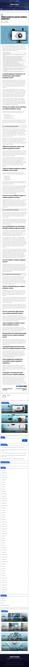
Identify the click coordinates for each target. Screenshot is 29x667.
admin (6, 21)
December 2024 (4, 477)
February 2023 (4, 493)
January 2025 (4, 475)
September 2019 (4, 589)
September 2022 (4, 505)
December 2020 (4, 554)
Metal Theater (14, 4)
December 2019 (4, 582)
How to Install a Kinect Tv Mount (10, 420)
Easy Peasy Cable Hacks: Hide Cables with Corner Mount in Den (13, 447)
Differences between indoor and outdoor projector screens (13, 57)
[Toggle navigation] (14, 9)
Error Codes (4, 600)
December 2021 (4, 526)
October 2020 (4, 559)
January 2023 (4, 496)
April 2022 (3, 517)
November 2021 (4, 528)
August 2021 (4, 535)
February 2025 (4, 472)
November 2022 (4, 500)
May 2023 (3, 486)
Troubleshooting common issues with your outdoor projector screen (14, 68)
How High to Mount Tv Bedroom (10, 429)
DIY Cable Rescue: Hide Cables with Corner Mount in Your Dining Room (14, 453)
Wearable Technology (5, 605)
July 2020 (3, 566)
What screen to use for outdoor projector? (14, 18)
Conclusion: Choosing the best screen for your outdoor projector (14, 71)
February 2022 (4, 521)
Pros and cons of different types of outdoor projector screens (13, 59)
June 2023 (3, 484)
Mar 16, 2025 (5, 639)
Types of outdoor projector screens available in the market (13, 58)
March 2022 (4, 519)
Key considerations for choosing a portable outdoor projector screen (14, 60)
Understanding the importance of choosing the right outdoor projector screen (14, 55)
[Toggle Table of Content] (25, 53)
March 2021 (4, 547)
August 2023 (4, 479)
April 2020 (3, 573)
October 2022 (4, 503)
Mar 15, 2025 (5, 649)
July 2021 (3, 538)
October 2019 (4, 587)
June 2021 (3, 540)
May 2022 (3, 514)
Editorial (3, 598)
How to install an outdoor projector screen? (10, 61)
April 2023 (3, 489)
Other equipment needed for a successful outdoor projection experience (13, 70)
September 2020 (4, 561)
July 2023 (3, 482)
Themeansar (21, 662)
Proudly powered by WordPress (9, 662)
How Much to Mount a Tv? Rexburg (11, 410)
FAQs (3, 428)
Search (2, 437)
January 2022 (4, 524)
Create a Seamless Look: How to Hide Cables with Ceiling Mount (13, 458)
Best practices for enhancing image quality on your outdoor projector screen (14, 67)
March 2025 (4, 470)
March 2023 (4, 491)
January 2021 (4, 552)
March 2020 (4, 575)
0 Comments (15, 620)
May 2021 (3, 542)
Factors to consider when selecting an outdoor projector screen (14, 56)
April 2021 (3, 545)
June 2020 (3, 568)
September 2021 (4, 533)
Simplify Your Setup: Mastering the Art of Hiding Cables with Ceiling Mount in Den (12, 647)
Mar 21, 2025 (5, 620)
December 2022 (4, 498)
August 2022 (4, 507)
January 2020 (4, 580)
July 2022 (3, 510)
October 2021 (4, 531)
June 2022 (3, 512)
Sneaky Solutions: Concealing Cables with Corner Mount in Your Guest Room (13, 628)
